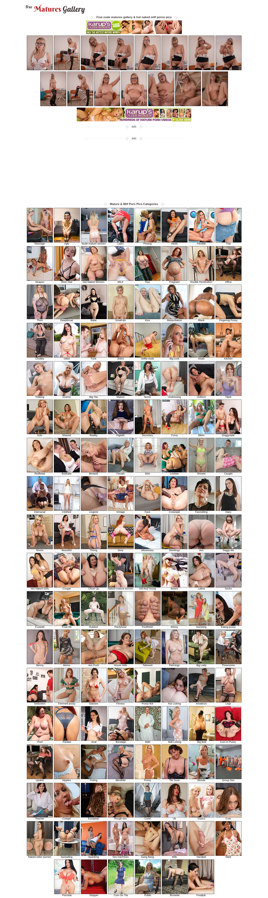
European (94, 817)
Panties (67, 740)
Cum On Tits (121, 894)
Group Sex (229, 779)
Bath (148, 740)
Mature (121, 395)
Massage (40, 242)
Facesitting (202, 510)
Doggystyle (229, 434)
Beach (174, 587)
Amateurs (202, 702)
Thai (229, 242)
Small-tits (121, 319)
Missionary (148, 549)
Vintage (121, 510)
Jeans (121, 357)
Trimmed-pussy (67, 702)
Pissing (148, 242)
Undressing (174, 395)
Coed (148, 817)
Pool (40, 740)
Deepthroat (67, 319)
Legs (229, 702)
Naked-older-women (40, 855)
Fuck (94, 357)
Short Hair (67, 280)
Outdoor (94, 625)
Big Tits (94, 395)
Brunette (175, 894)
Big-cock (174, 357)
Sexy (121, 549)
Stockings (174, 549)
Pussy (148, 779)
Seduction (40, 702)
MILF (121, 280)
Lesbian (174, 472)
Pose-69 (67, 625)
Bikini (202, 434)
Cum (229, 817)
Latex (121, 242)
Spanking (94, 855)
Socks (229, 587)
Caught (229, 472)
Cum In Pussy (228, 740)
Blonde (202, 779)
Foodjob (201, 894)
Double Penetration (202, 280)
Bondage (121, 740)
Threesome (229, 664)
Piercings (174, 664)
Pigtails (121, 434)
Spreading (67, 855)
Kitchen (229, 357)
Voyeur (202, 817)
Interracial (40, 510)
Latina (202, 587)
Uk (174, 817)
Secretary (148, 434)
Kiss (148, 319)
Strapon (40, 280)
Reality (94, 434)
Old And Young (148, 587)
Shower (202, 472)
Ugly (67, 242)
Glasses (94, 702)
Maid (229, 855)
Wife (174, 855)
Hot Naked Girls (40, 587)
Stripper (94, 894)
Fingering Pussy (229, 319)
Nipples (67, 779)
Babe (94, 319)
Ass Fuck (94, 664)
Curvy (174, 434)
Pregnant (174, 280)
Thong (94, 549)
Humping (202, 625)
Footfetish (148, 625)
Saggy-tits (229, 549)
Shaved (67, 434)
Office (229, 280)
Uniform (202, 395)
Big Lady (202, 664)
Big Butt (202, 740)
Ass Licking (174, 702)
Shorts (40, 549)
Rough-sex (121, 817)
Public (148, 894)
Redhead (40, 472)
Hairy (229, 510)
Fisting (94, 779)
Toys (148, 280)
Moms (67, 664)
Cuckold (40, 625)
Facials (121, 472)
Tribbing (40, 395)
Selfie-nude (148, 357)
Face (148, 510)
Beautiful (67, 549)
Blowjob (94, 472)
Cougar (67, 587)
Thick (40, 319)
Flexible (202, 242)
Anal (94, 740)
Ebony (174, 625)
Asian (202, 357)
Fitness (121, 702)
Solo (40, 434)
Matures (54, 9)
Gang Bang (148, 855)
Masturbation (174, 319)
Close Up (94, 587)
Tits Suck (174, 779)
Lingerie (94, 510)
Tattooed (148, 664)
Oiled (67, 357)
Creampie (174, 510)
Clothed (67, 510)
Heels (174, 242)
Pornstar (67, 894)
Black (202, 319)
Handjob (202, 855)
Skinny (40, 664)
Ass (202, 549)
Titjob (229, 395)
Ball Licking (175, 740)
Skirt (148, 472)
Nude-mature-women (94, 242)
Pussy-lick (148, 702)
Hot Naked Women (94, 280)
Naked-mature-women (121, 587)
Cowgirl (67, 817)
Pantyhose (121, 625)
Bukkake (67, 472)
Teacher (40, 817)
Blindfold (121, 779)
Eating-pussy (229, 625)
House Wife (121, 664)
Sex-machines (121, 855)
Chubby (40, 357)
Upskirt (40, 779)
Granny (67, 395)
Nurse (148, 395)
